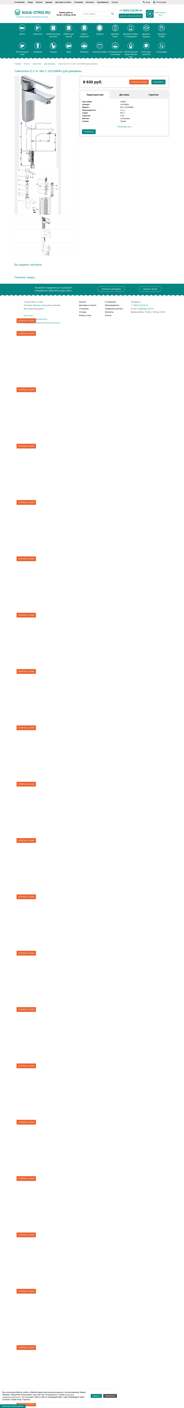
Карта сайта (28, 315)
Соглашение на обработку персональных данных (42, 323)
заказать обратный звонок (131, 16)
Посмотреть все (124, 127)
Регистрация (161, 2)
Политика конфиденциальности (35, 319)
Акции (30, 2)
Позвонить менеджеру (111, 289)
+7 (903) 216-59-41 (130, 10)
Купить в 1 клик (139, 82)
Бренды (49, 2)
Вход (148, 2)
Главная (18, 64)
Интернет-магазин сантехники (37, 305)
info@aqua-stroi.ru (146, 308)
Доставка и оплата (63, 2)
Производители (112, 305)
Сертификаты (103, 2)
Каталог (39, 2)
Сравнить (89, 132)
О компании (20, 2)
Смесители (37, 64)
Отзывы (82, 312)
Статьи (115, 2)
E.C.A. (122, 110)
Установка (78, 2)
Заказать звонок (150, 289)
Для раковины (49, 64)
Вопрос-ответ (85, 315)
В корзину (158, 82)
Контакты (90, 2)
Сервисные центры (114, 308)
